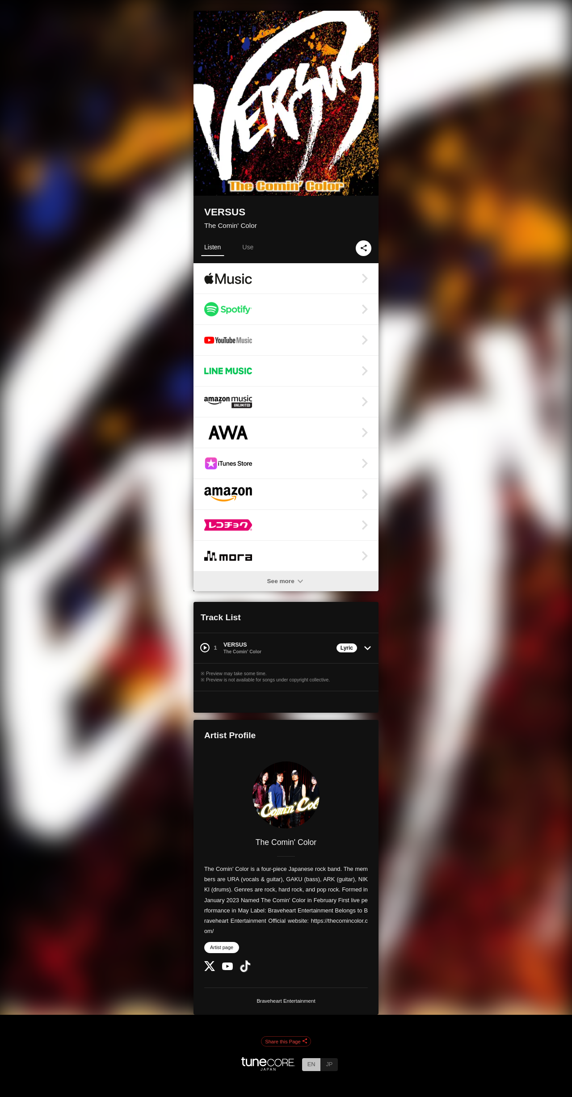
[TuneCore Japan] (268, 1068)
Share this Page (286, 1041)
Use (247, 247)
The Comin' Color (230, 225)
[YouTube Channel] (227, 968)
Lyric (347, 648)
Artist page (221, 947)
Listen (212, 247)
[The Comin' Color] (286, 794)
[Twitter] (209, 969)
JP (329, 1064)
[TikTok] (245, 970)
